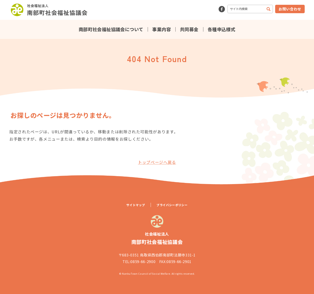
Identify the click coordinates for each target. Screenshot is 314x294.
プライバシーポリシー (172, 205)
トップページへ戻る (157, 162)
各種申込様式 (221, 29)
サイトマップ (135, 205)
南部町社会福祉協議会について (111, 29)
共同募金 (189, 29)
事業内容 (161, 29)
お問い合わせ (290, 9)
